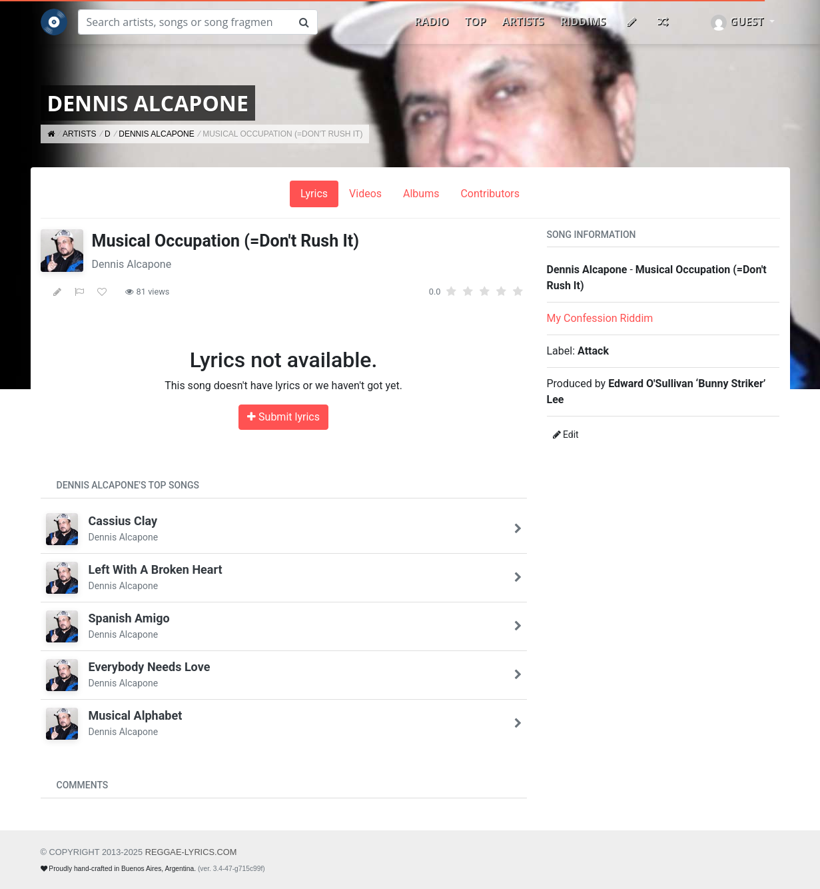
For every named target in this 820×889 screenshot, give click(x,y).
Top (475, 21)
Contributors (490, 193)
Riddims (583, 21)
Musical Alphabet (136, 715)
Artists (523, 21)
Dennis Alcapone (132, 264)
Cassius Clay (123, 521)
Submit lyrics (283, 417)
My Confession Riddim (600, 318)
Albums (421, 193)
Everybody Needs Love (149, 667)
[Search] (184, 22)
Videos (365, 193)
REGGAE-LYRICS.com (191, 852)
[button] (742, 22)
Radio (431, 21)
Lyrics (314, 193)
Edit (566, 434)
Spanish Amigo (129, 618)
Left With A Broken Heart (155, 569)
